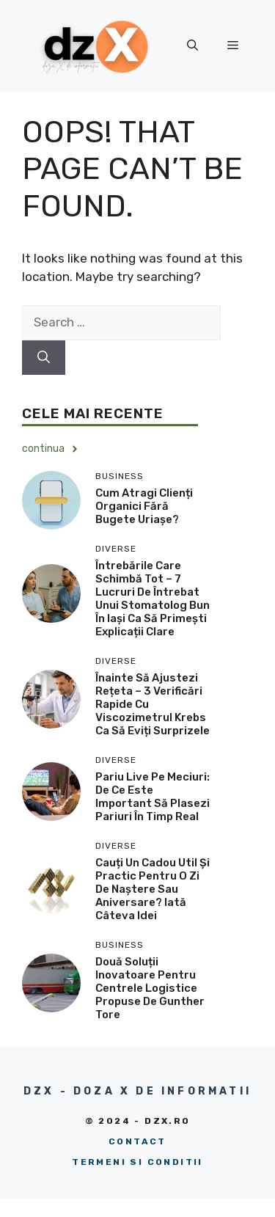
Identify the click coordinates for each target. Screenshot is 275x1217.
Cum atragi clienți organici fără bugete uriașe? (144, 506)
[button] (192, 45)
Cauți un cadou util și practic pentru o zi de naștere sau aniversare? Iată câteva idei (152, 889)
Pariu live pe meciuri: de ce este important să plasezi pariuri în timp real (152, 796)
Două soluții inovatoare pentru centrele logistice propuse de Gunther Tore (150, 988)
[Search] (43, 358)
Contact (137, 1141)
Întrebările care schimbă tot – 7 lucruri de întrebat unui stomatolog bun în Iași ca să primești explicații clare (152, 598)
